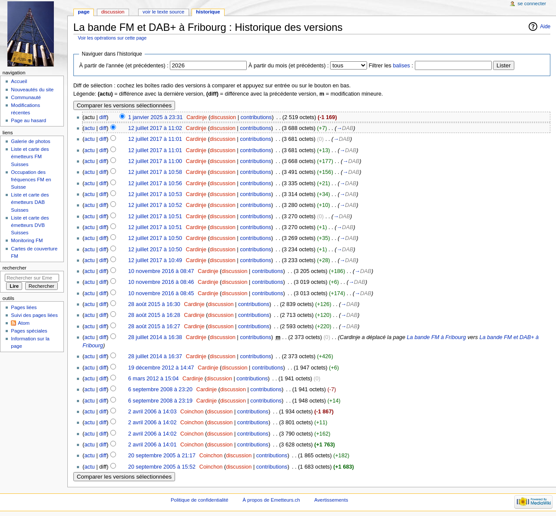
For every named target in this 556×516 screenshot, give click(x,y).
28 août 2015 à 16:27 (154, 326)
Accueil (19, 81)
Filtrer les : (391, 66)
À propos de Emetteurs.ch (271, 500)
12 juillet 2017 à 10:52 (155, 205)
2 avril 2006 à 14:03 (152, 412)
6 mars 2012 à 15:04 (153, 379)
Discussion (112, 11)
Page (83, 11)
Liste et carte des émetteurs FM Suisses (30, 156)
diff (103, 117)
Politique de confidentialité (199, 500)
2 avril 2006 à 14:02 (152, 422)
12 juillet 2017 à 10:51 (155, 216)
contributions (256, 117)
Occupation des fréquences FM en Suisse (31, 180)
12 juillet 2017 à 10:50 (155, 238)
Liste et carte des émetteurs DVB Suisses (30, 225)
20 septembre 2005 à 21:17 (161, 456)
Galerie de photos (30, 141)
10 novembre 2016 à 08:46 (161, 282)
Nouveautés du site (32, 89)
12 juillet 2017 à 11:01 (155, 139)
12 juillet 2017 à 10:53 (155, 194)
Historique (208, 11)
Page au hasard (28, 120)
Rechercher (14, 267)
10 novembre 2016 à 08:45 (161, 293)
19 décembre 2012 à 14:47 (161, 368)
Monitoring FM (27, 240)
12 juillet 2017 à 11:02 (155, 128)
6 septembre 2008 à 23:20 (160, 389)
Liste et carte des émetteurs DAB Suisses (30, 202)
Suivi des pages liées (34, 315)
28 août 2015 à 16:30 (154, 304)
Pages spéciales (29, 330)
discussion (223, 117)
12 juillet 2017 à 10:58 (155, 172)
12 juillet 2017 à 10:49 (155, 260)
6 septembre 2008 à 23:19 (160, 401)
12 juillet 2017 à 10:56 (155, 183)
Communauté (26, 97)
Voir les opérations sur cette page (112, 37)
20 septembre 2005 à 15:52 (161, 467)
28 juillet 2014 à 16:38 (155, 337)
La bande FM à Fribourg (436, 337)
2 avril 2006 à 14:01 (152, 445)
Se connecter (532, 3)
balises (401, 66)
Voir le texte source (163, 11)
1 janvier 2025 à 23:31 (155, 117)
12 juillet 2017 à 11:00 (155, 161)
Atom (24, 323)
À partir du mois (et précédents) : (288, 66)
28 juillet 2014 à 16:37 (155, 356)
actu (89, 128)
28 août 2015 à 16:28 (154, 315)
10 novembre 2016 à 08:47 (161, 271)
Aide (545, 26)
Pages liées (23, 307)
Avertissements (331, 500)
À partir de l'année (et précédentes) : (124, 66)
